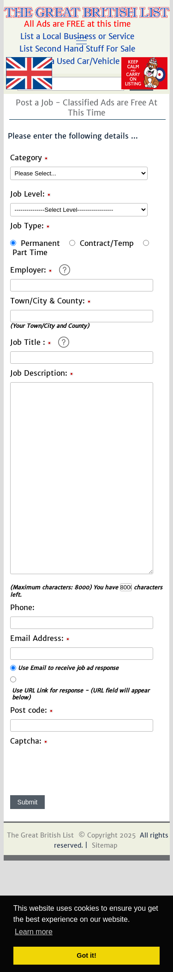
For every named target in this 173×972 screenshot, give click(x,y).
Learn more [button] (34, 932)
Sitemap (104, 845)
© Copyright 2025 (107, 835)
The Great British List (40, 835)
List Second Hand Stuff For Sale (78, 49)
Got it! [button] (86, 955)
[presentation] (80, 768)
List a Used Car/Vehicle (78, 61)
